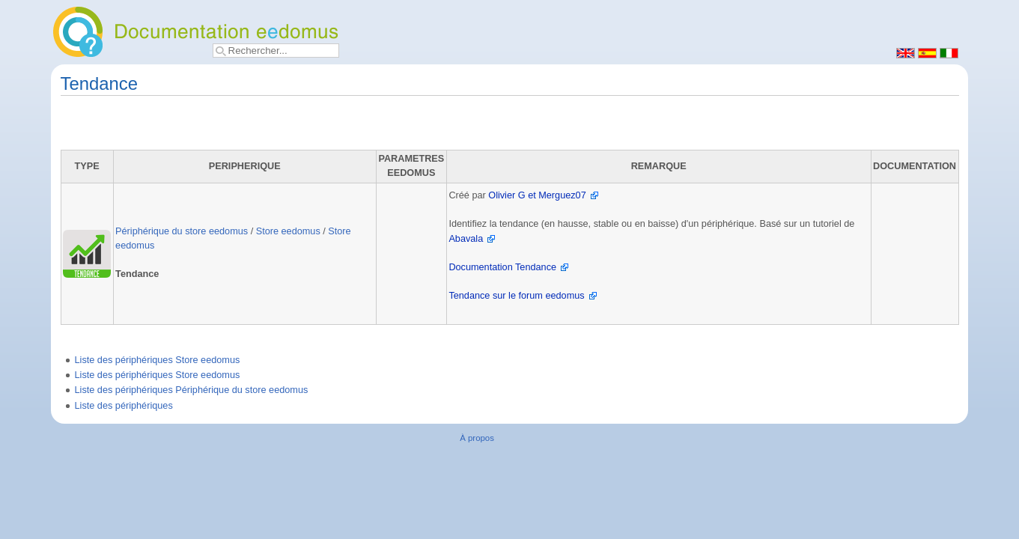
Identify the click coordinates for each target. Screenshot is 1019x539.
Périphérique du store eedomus (181, 231)
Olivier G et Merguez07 (536, 195)
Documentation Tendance (502, 267)
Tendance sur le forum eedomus (516, 295)
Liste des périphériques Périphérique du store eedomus (191, 390)
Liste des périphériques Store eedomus (157, 360)
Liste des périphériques (124, 406)
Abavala (465, 239)
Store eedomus (288, 231)
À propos (477, 437)
